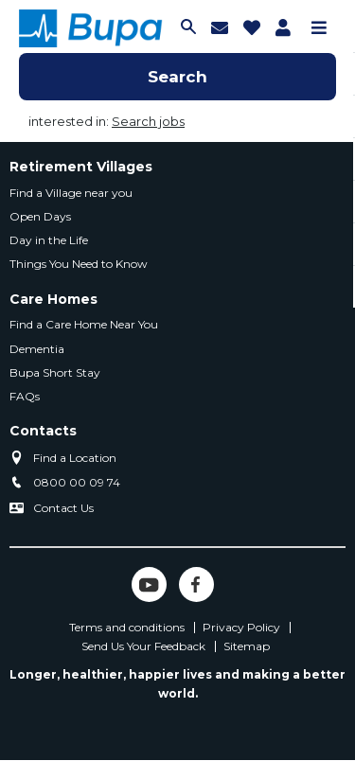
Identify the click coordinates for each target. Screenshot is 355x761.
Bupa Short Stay (54, 372)
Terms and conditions (127, 627)
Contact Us (63, 508)
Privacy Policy (241, 627)
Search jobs (148, 121)
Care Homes (53, 299)
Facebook (196, 584)
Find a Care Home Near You (83, 324)
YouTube (149, 584)
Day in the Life (48, 240)
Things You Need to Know (78, 264)
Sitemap (246, 646)
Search (177, 76)
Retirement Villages (80, 166)
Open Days (40, 216)
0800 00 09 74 (76, 482)
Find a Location (74, 458)
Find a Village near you (71, 193)
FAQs (24, 396)
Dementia (36, 349)
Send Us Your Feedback (143, 646)
